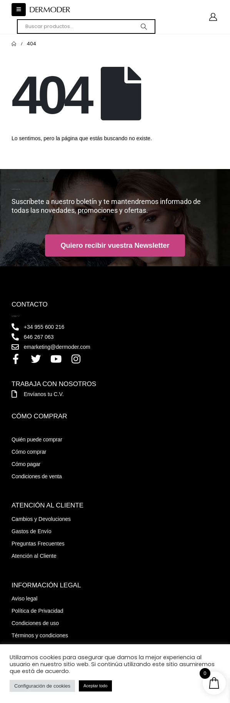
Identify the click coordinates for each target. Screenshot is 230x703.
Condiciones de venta (37, 476)
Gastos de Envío (32, 531)
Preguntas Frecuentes (38, 544)
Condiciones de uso (35, 623)
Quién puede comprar (37, 439)
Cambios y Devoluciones (41, 519)
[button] (19, 9)
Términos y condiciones (40, 635)
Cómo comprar (29, 452)
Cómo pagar (26, 464)
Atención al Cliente (34, 556)
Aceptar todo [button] (95, 685)
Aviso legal (24, 598)
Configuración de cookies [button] (42, 686)
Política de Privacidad (37, 611)
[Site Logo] (50, 10)
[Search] (144, 26)
